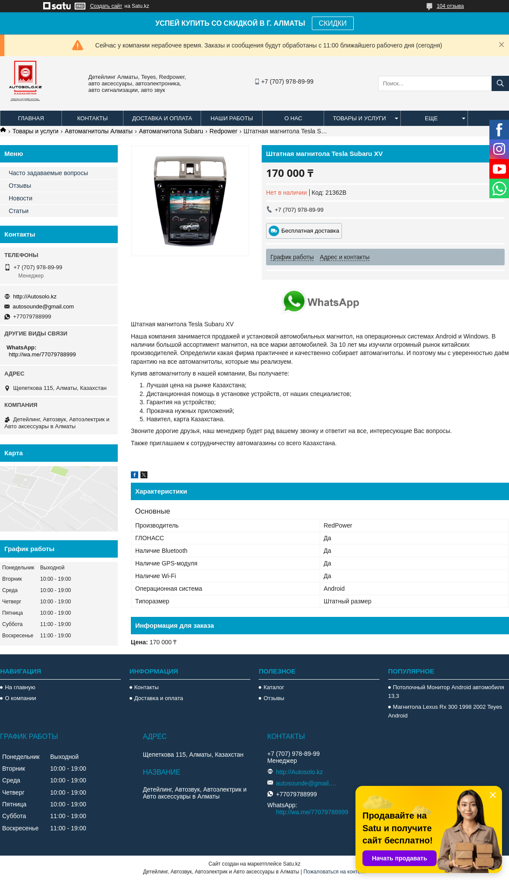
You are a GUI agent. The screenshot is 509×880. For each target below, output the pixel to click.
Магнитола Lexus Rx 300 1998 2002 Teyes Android (445, 711)
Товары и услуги (359, 118)
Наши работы (232, 118)
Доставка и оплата (162, 118)
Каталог (273, 687)
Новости (20, 198)
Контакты (92, 118)
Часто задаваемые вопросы (48, 172)
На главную (20, 687)
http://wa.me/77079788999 (42, 354)
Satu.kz (292, 864)
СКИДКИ (333, 23)
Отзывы (20, 185)
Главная (31, 118)
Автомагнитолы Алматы (99, 131)
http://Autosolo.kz (35, 296)
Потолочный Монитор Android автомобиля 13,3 (446, 691)
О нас (293, 118)
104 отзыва (450, 6)
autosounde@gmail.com (43, 306)
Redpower (223, 131)
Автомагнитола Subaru (171, 131)
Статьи (18, 210)
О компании (20, 698)
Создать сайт (106, 6)
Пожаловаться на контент (335, 872)
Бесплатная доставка (310, 230)
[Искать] (500, 83)
